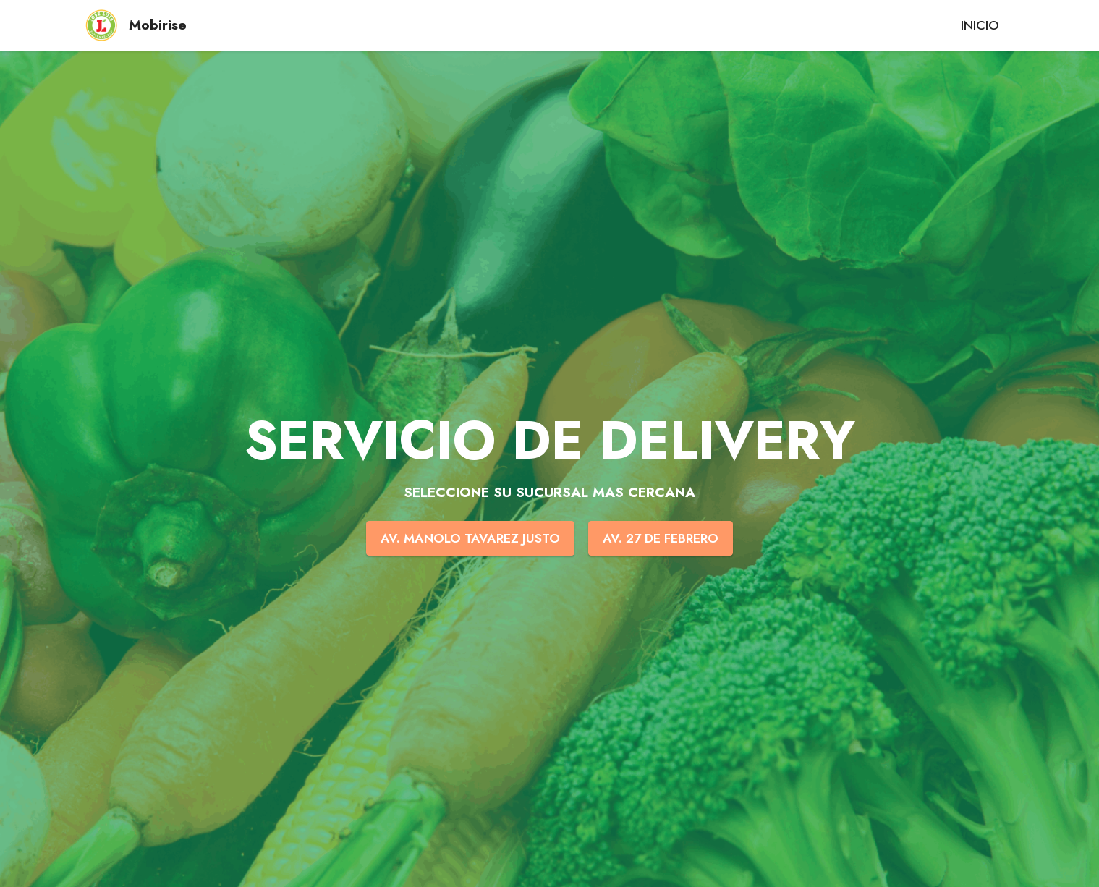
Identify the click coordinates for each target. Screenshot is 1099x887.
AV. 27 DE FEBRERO (660, 538)
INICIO (980, 25)
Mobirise (158, 25)
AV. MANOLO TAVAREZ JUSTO (470, 538)
